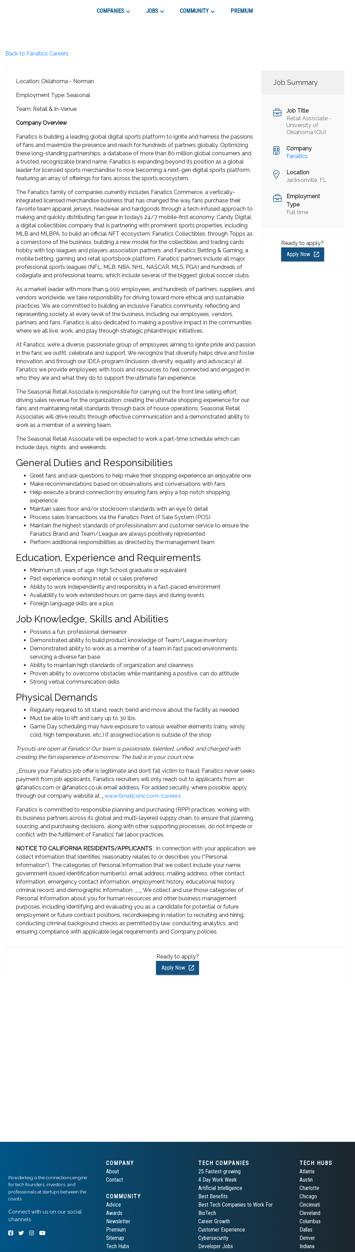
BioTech (207, 1213)
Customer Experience (221, 1229)
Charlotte (309, 1188)
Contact (114, 1179)
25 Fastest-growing (219, 1171)
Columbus (310, 1221)
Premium (116, 1229)
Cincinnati (310, 1204)
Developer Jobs (215, 1246)
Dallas (306, 1229)
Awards (114, 1213)
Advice (113, 1204)
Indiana (307, 1246)
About (112, 1171)
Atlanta (307, 1171)
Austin (306, 1179)
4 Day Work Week (217, 1179)
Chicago (308, 1196)
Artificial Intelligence (220, 1188)
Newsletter (118, 1221)
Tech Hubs (117, 1246)
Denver (307, 1238)
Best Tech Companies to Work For (235, 1204)
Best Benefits (213, 1196)
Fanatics (297, 156)
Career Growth (214, 1221)
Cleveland (310, 1213)
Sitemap (115, 1238)
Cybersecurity (213, 1238)
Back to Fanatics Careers (37, 53)
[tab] (33, 8)
